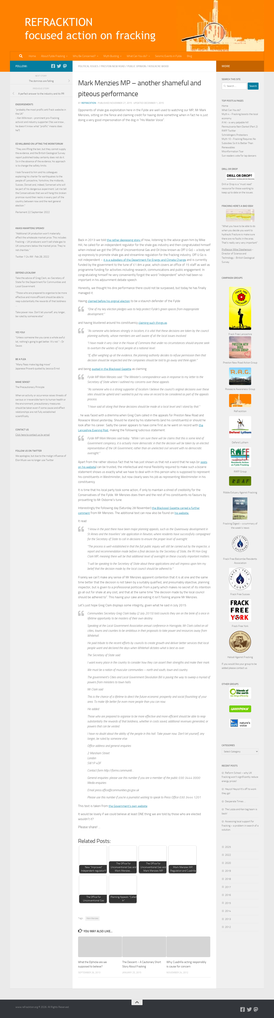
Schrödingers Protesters (235, 134)
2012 (228, 927)
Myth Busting (111, 56)
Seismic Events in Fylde (168, 56)
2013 (228, 919)
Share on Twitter (114, 830)
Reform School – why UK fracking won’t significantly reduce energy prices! (240, 777)
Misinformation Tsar (233, 151)
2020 (228, 863)
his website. (183, 513)
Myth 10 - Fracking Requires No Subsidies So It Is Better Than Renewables (239, 143)
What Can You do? (137, 56)
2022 (228, 854)
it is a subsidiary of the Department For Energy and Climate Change (147, 259)
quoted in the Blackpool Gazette (113, 368)
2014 (228, 911)
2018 (228, 879)
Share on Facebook (105, 830)
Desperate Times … (235, 801)
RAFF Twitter (229, 130)
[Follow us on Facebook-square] (53, 66)
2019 (228, 870)
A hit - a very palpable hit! (235, 122)
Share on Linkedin (124, 830)
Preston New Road (114, 66)
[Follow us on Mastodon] (65, 66)
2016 (228, 895)
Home (32, 56)
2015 (228, 903)
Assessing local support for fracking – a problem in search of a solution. (240, 825)
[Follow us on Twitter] (59, 66)
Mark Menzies (92, 918)
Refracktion (88, 102)
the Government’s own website (129, 806)
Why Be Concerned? (84, 56)
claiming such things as (153, 322)
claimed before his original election (111, 301)
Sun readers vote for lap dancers (239, 155)
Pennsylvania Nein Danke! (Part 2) (240, 126)
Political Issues (88, 66)
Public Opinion (139, 66)
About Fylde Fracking (53, 56)
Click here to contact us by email (32, 434)
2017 (228, 887)
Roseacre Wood (162, 66)
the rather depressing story (125, 240)
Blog (189, 56)
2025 (228, 847)
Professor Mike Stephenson (237, 249)
